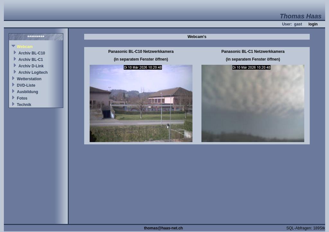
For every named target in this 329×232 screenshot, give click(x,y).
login (313, 24)
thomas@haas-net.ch (163, 228)
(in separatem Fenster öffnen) (141, 59)
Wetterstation (29, 79)
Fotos (22, 98)
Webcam (25, 46)
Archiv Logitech (33, 72)
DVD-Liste (26, 85)
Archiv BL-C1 (31, 59)
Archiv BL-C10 (32, 53)
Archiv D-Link (31, 66)
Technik (24, 104)
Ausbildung (27, 92)
